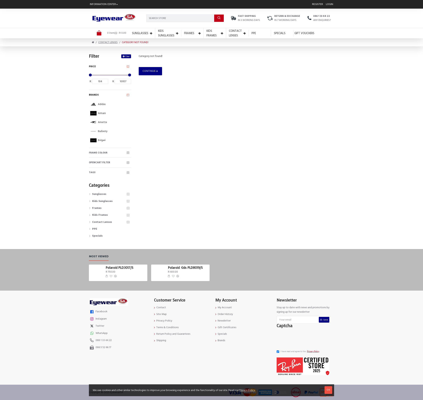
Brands (94, 95)
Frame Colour (98, 152)
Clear (127, 56)
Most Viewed (99, 256)
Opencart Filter (99, 162)
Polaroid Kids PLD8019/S (185, 268)
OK (328, 390)
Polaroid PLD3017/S (119, 268)
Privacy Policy (247, 390)
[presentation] (306, 338)
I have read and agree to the (298, 351)
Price (92, 66)
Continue (149, 71)
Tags (92, 172)
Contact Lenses (108, 42)
